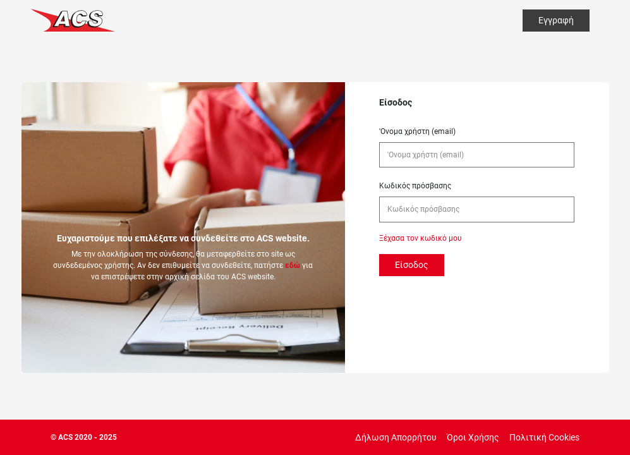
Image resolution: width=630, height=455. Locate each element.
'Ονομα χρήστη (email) (417, 131)
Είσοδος (411, 265)
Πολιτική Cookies (544, 437)
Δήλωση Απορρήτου (396, 437)
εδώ (292, 265)
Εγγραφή (556, 20)
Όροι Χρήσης (473, 437)
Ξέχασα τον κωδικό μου (420, 238)
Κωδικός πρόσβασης (415, 185)
